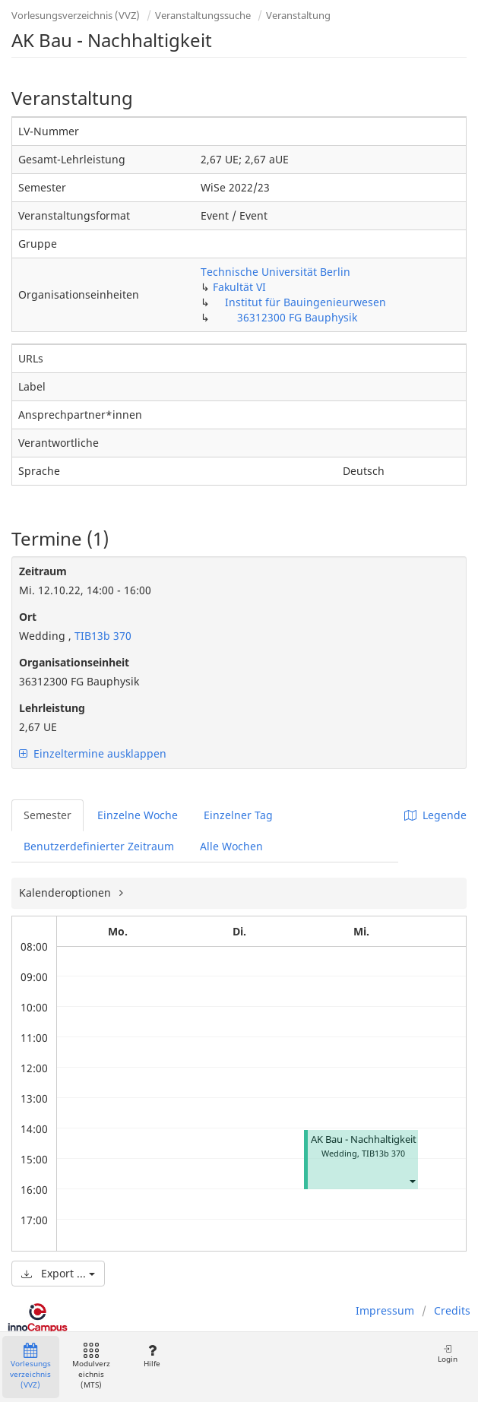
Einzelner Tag (238, 815)
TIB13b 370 (101, 635)
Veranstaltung (298, 15)
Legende (435, 815)
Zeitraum (43, 571)
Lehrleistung (52, 708)
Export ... (58, 1273)
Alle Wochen (231, 846)
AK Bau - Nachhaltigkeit (363, 1139)
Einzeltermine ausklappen (92, 753)
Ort (27, 616)
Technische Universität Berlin (275, 271)
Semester (47, 815)
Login (447, 1353)
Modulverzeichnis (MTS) (91, 1366)
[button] (412, 1180)
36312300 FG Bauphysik (297, 317)
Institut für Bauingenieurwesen (305, 302)
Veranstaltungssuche (203, 15)
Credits (452, 1310)
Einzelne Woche (137, 815)
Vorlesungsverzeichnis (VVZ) (75, 15)
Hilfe (151, 1356)
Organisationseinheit (74, 662)
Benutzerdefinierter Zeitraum (99, 846)
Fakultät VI (239, 287)
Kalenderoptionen (66, 892)
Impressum (385, 1310)
